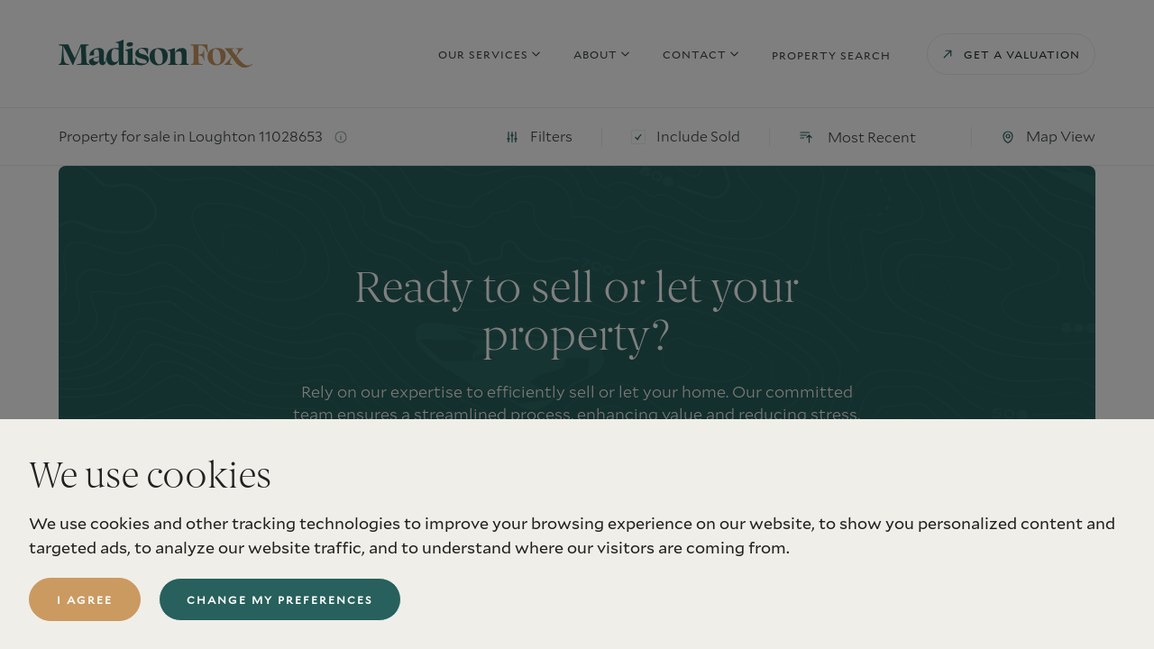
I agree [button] (85, 599)
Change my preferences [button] (280, 599)
